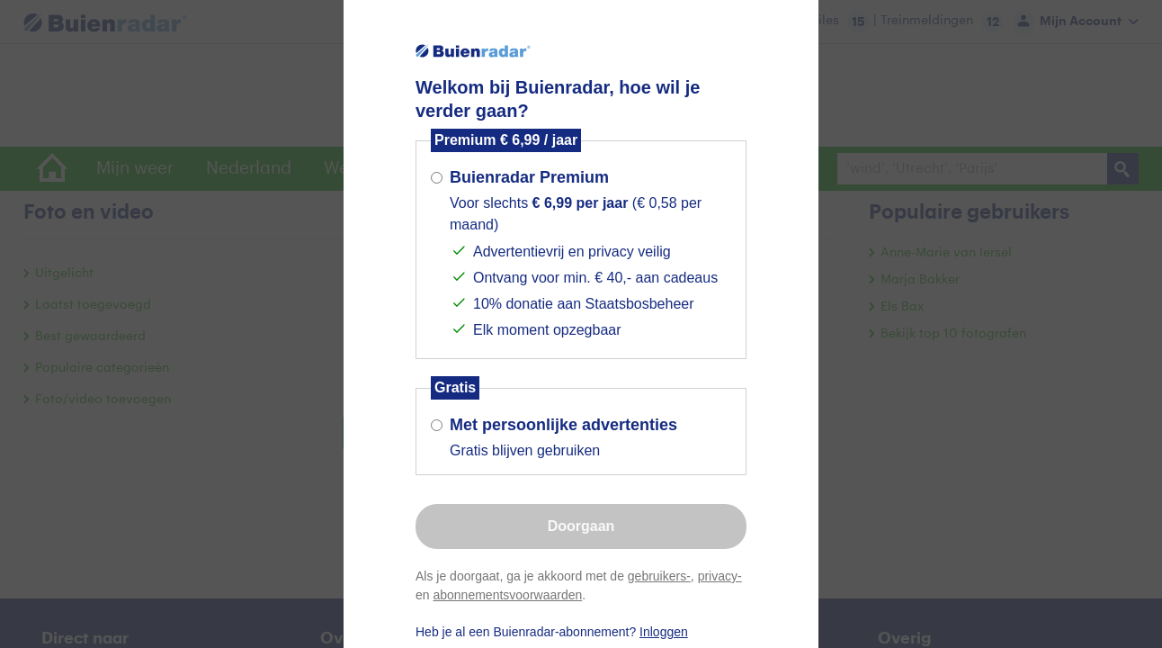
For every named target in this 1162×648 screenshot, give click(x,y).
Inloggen (663, 632)
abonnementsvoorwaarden (507, 595)
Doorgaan (581, 526)
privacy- (720, 576)
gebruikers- (659, 576)
